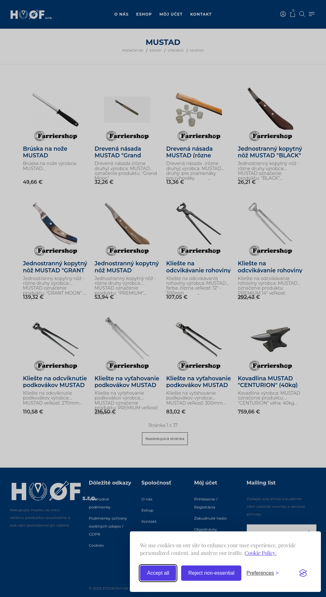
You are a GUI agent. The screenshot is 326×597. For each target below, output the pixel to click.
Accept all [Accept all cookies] (158, 573)
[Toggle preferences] (262, 573)
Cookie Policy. (260, 553)
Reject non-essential (211, 573)
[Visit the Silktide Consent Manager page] (303, 573)
